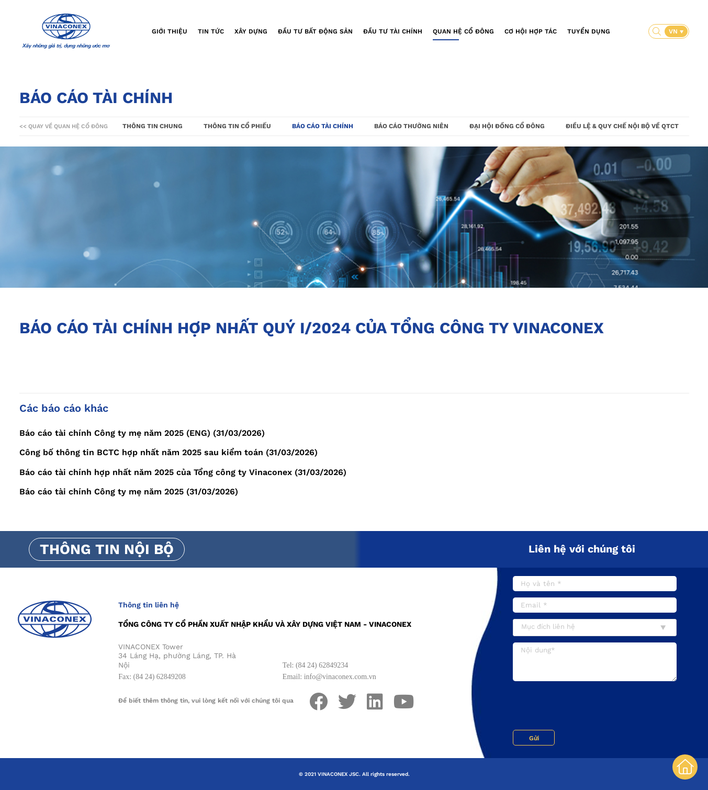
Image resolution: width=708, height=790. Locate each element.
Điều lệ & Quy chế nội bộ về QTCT (622, 126)
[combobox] (595, 627)
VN (674, 31)
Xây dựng (250, 31)
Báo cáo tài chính (322, 126)
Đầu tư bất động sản (315, 31)
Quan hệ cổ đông (463, 31)
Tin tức (211, 31)
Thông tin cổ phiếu (237, 126)
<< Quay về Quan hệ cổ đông (63, 126)
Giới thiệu (169, 31)
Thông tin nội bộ (107, 549)
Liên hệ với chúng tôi (582, 549)
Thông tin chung (152, 126)
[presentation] (592, 706)
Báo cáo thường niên (411, 126)
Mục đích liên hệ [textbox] (548, 626)
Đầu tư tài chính (392, 31)
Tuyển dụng (588, 31)
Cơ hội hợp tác (530, 31)
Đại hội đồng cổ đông (507, 126)
